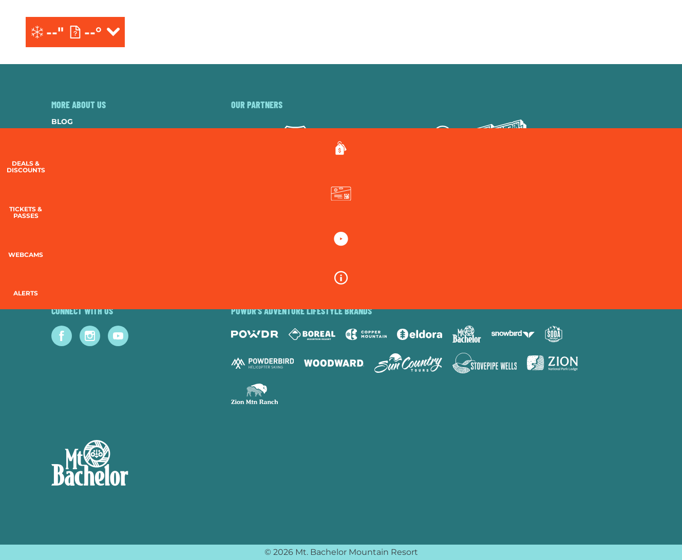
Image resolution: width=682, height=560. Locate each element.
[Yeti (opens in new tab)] (340, 139)
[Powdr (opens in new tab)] (254, 334)
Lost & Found (79, 273)
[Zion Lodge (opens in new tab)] (552, 363)
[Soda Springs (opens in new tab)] (553, 334)
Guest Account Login (97, 260)
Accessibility (79, 232)
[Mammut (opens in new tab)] (443, 139)
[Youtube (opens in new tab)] (118, 336)
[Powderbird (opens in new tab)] (262, 363)
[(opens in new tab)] (608, 32)
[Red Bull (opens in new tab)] (391, 139)
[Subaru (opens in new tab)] (250, 140)
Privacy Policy (82, 204)
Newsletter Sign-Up (93, 246)
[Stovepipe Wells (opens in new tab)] (484, 363)
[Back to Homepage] (128, 464)
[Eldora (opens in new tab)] (419, 334)
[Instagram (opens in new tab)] (90, 336)
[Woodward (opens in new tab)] (334, 363)
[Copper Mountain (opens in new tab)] (366, 334)
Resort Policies (85, 190)
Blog (62, 121)
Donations (75, 177)
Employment (77, 163)
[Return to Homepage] (341, 32)
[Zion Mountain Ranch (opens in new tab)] (254, 394)
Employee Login (84, 218)
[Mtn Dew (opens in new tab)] (500, 139)
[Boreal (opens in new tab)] (312, 334)
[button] (656, 208)
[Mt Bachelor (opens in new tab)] (466, 334)
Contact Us (76, 149)
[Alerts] (656, 297)
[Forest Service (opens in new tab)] (295, 139)
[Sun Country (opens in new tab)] (408, 363)
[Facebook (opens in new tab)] (61, 336)
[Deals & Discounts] (656, 159)
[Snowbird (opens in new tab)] (513, 334)
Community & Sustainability (111, 135)
